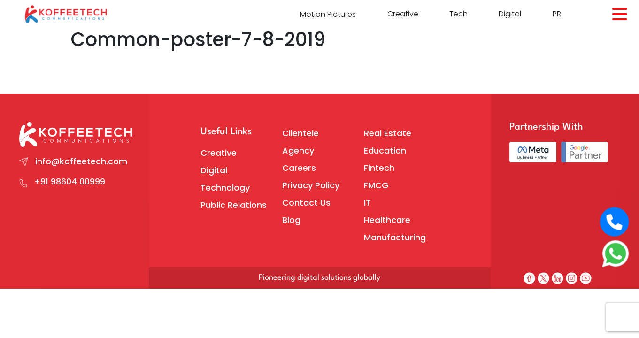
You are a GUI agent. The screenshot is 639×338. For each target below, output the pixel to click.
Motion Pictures (328, 14)
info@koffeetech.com (81, 161)
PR (557, 13)
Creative (402, 13)
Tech (458, 13)
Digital (510, 13)
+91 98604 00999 (69, 181)
